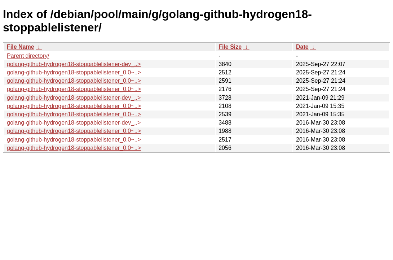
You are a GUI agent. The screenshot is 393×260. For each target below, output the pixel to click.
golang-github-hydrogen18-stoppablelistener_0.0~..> (74, 72)
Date (302, 47)
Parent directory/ (28, 56)
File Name (20, 47)
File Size (230, 47)
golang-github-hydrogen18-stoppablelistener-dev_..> (74, 64)
